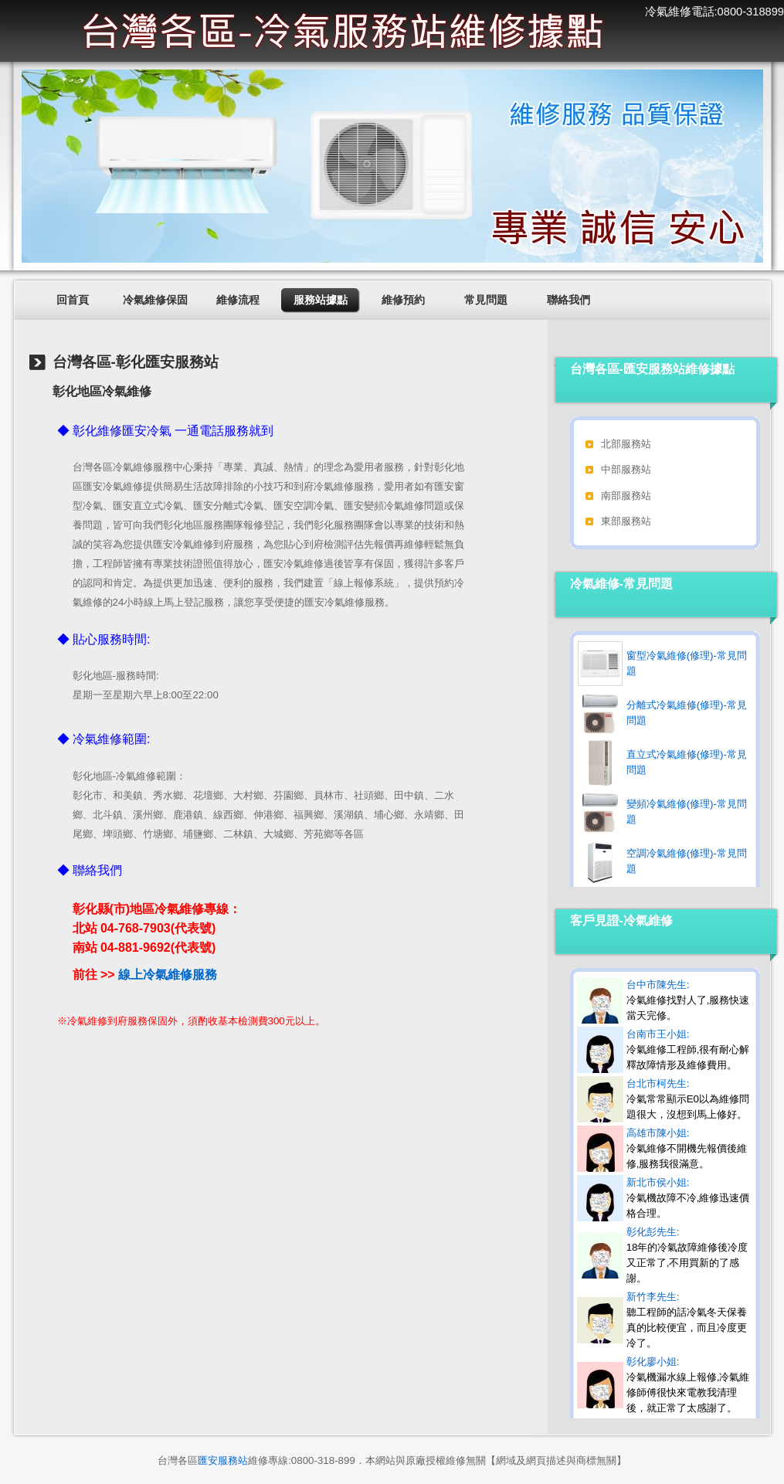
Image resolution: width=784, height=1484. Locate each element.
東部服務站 (626, 521)
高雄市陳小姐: (686, 1148)
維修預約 (403, 300)
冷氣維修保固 (155, 300)
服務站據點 (321, 300)
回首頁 (72, 300)
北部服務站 (626, 444)
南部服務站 (626, 495)
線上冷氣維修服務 (167, 974)
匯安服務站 (223, 1460)
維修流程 (238, 300)
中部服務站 (626, 469)
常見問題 (485, 300)
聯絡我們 (568, 300)
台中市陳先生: (688, 1000)
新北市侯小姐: (688, 1198)
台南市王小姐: (688, 1049)
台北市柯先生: (687, 1099)
